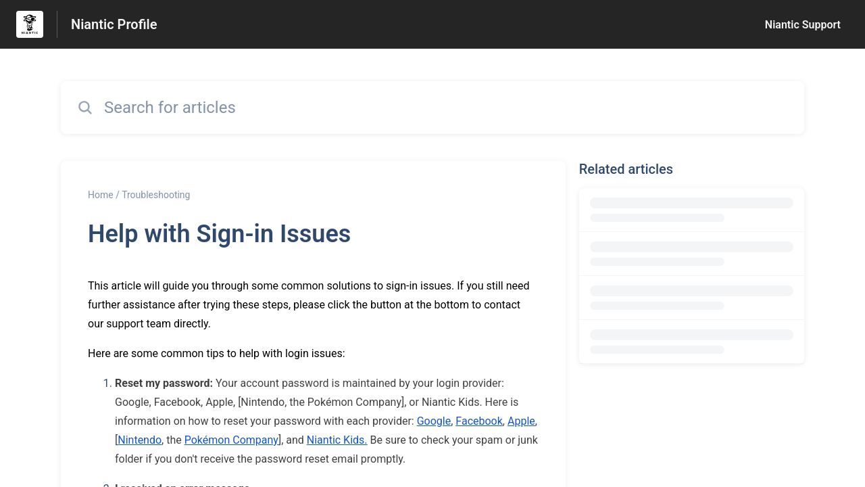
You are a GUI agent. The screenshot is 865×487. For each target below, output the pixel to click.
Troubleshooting (156, 194)
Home (101, 194)
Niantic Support (803, 24)
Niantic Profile (114, 24)
